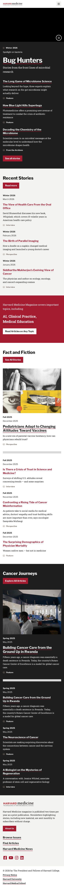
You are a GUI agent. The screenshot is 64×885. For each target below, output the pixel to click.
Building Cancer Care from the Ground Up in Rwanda (27, 649)
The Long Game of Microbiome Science (27, 81)
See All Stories (13, 359)
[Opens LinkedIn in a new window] (22, 857)
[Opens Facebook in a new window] (5, 857)
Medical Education (18, 321)
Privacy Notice (10, 875)
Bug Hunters (22, 60)
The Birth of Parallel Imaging (21, 240)
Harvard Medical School (14, 883)
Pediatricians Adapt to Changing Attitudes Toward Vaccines (29, 428)
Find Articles (11, 843)
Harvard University (12, 879)
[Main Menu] (58, 3)
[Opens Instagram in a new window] (16, 857)
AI (5, 316)
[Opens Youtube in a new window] (11, 857)
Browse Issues (12, 837)
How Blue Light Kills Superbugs (22, 105)
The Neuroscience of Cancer (20, 737)
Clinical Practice (22, 316)
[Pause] (58, 38)
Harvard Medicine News (18, 848)
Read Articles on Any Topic (19, 331)
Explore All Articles (15, 581)
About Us (9, 828)
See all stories (12, 158)
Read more (11, 185)
